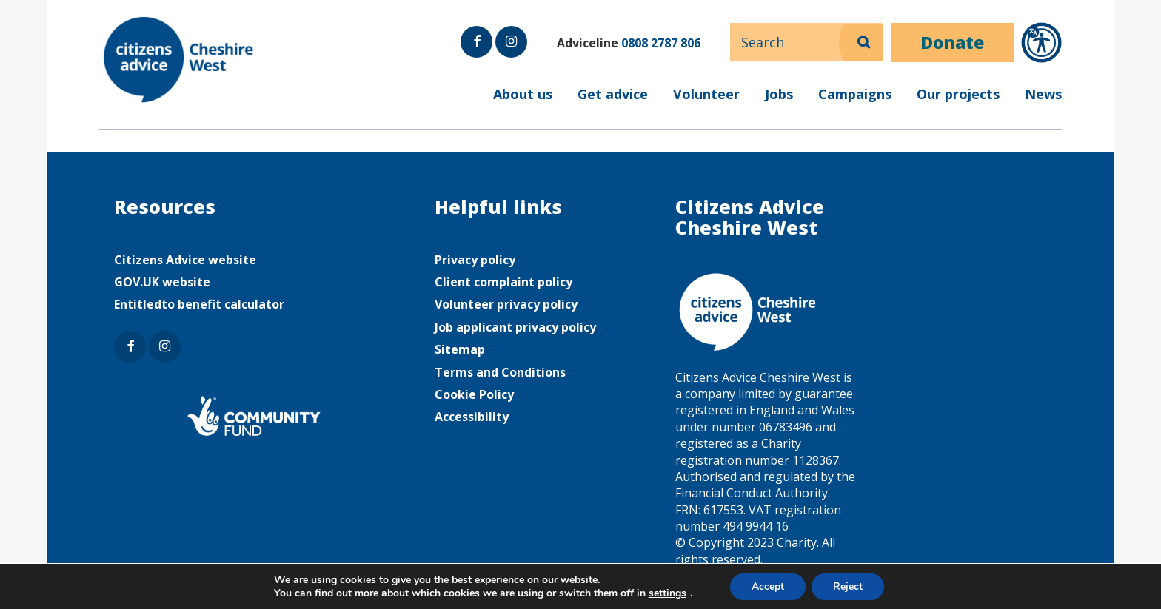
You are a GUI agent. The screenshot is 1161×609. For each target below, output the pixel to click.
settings (666, 592)
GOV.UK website (162, 282)
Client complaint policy (503, 282)
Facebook (476, 56)
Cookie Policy (474, 394)
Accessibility (472, 416)
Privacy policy (475, 260)
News (1043, 94)
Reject (848, 586)
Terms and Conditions (500, 372)
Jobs (779, 94)
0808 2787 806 (660, 43)
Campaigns (854, 94)
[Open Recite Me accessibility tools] (1041, 42)
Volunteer (706, 94)
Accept (767, 586)
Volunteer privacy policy (506, 304)
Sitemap (460, 349)
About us (522, 94)
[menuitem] (580, 104)
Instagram (510, 56)
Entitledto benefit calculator (199, 304)
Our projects (958, 94)
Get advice (613, 94)
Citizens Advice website (185, 260)
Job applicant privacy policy (515, 327)
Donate (952, 42)
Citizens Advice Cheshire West (180, 59)
